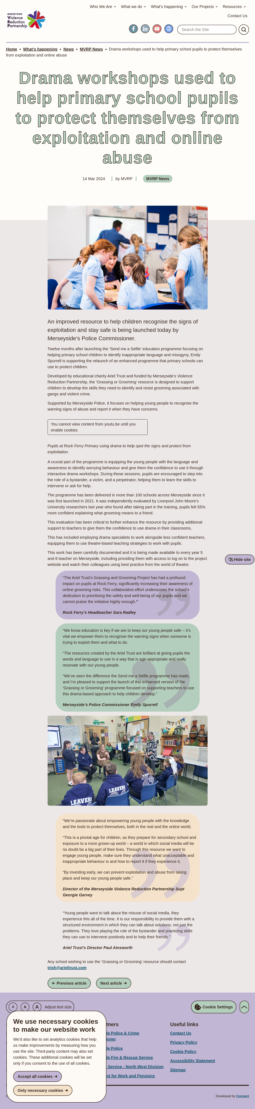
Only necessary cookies (40, 1090)
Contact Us (237, 16)
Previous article (71, 982)
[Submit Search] (244, 29)
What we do (131, 6)
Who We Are (101, 6)
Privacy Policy (183, 1042)
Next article (115, 982)
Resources (232, 6)
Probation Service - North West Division (125, 1066)
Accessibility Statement (192, 1060)
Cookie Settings (214, 1007)
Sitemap (178, 1070)
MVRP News (91, 49)
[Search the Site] (207, 29)
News (68, 49)
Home (11, 49)
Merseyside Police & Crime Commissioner (113, 1036)
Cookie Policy (183, 1051)
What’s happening (167, 6)
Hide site (242, 559)
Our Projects (203, 6)
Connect (242, 1096)
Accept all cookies (35, 1076)
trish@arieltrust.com (67, 967)
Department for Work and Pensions (121, 1076)
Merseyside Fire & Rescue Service (120, 1057)
